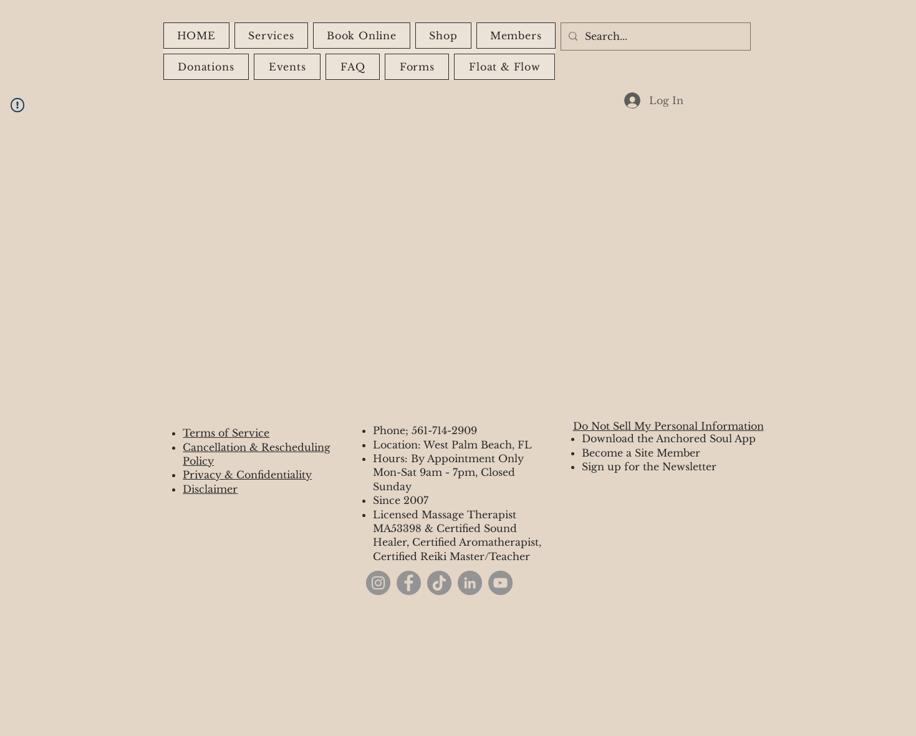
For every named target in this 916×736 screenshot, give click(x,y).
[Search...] (654, 36)
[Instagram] (378, 583)
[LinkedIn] (470, 583)
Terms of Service (226, 433)
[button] (443, 35)
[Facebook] (409, 583)
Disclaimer (210, 489)
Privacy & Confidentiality (247, 474)
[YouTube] (500, 583)
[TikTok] (439, 583)
